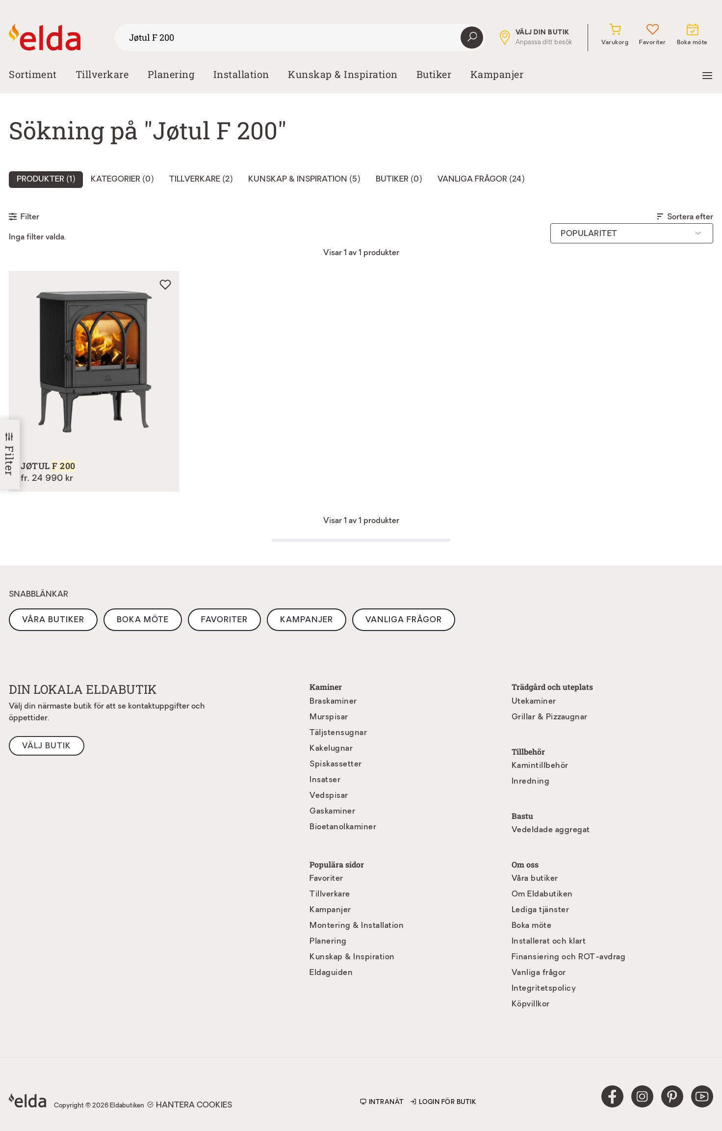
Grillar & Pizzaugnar (550, 717)
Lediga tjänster (540, 910)
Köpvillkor (531, 1004)
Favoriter (224, 620)
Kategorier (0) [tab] (122, 180)
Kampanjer (497, 74)
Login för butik (443, 1102)
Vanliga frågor (403, 620)
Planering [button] (171, 74)
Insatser (324, 780)
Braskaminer (333, 702)
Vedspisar (328, 796)
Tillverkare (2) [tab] (200, 180)
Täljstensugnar (338, 733)
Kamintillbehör (540, 766)
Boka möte (143, 620)
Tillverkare (102, 74)
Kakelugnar (331, 749)
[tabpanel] (361, 388)
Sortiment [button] (33, 74)
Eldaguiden (331, 973)
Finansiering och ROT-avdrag (569, 957)
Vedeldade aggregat (551, 830)
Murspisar (328, 717)
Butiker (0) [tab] (399, 180)
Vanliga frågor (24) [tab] (481, 180)
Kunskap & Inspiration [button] (343, 74)
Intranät (382, 1102)
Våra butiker (53, 620)
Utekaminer (534, 702)
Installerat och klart (549, 942)
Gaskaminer (332, 811)
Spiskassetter (335, 764)
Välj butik (46, 746)
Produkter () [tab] (46, 180)
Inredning (531, 782)
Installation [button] (241, 74)
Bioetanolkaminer (342, 827)
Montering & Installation (356, 926)
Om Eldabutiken (542, 894)
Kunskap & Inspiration (352, 957)
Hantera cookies (189, 1105)
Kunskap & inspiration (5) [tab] (304, 180)
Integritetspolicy (544, 989)
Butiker (434, 74)
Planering (328, 942)
